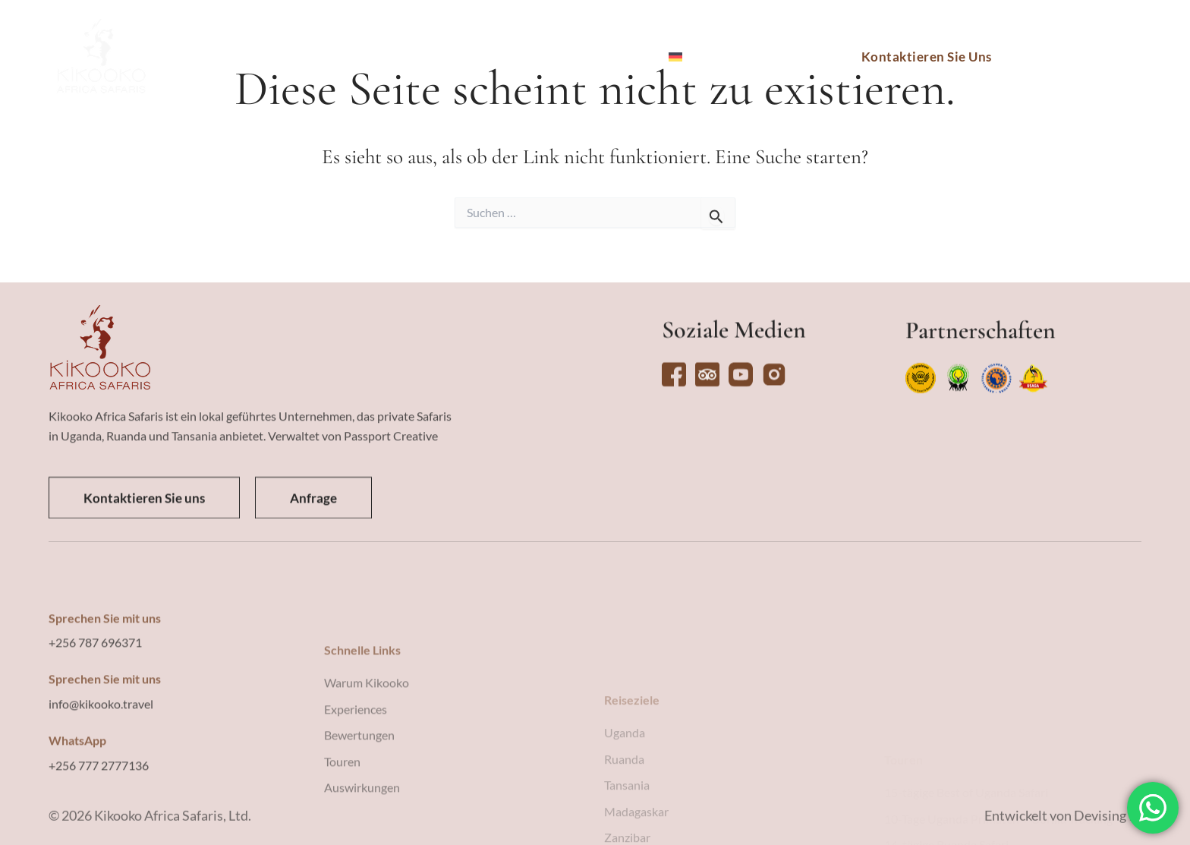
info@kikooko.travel (101, 794)
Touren (393, 57)
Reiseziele (313, 57)
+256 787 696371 (95, 732)
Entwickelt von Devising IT (1062, 826)
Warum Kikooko (592, 57)
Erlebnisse (474, 57)
